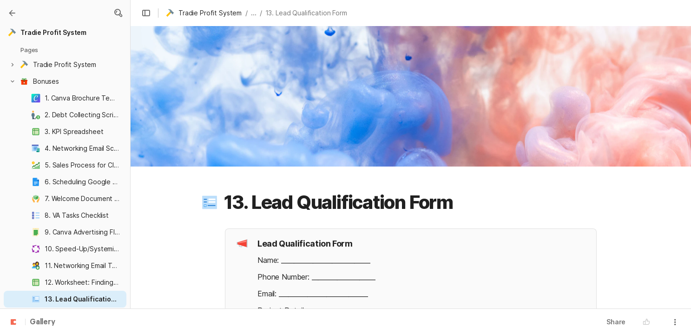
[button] (118, 13)
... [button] (254, 13)
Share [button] (615, 322)
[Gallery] (12, 13)
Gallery (42, 322)
